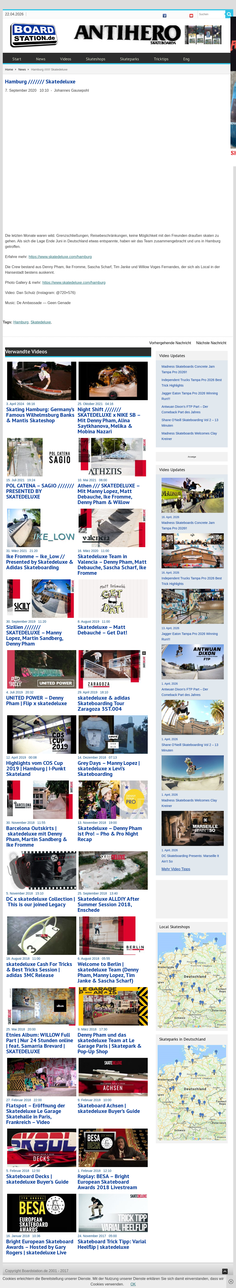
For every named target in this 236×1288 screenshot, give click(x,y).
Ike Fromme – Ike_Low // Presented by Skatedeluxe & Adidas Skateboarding (39, 562)
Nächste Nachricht (211, 343)
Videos (65, 59)
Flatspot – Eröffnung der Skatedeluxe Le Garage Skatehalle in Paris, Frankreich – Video (35, 1114)
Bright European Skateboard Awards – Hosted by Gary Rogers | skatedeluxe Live (39, 1247)
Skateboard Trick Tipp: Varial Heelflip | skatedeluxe (112, 1244)
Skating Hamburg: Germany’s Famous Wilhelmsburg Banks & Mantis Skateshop (40, 415)
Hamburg (21, 322)
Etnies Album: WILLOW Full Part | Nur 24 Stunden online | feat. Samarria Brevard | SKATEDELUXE (39, 1043)
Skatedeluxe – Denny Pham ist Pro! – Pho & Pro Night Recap (110, 833)
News (40, 59)
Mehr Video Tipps (176, 869)
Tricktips (161, 59)
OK (133, 1284)
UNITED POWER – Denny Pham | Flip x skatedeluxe (36, 700)
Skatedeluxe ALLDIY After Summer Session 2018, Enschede (108, 904)
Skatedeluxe (41, 322)
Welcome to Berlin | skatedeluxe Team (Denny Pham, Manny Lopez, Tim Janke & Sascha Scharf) (108, 972)
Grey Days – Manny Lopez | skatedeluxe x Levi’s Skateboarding (109, 768)
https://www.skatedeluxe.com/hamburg (60, 257)
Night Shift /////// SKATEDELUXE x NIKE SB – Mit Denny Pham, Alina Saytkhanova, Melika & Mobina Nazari (109, 420)
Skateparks (129, 59)
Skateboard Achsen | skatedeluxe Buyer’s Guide (109, 1108)
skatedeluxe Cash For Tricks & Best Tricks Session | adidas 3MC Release (39, 969)
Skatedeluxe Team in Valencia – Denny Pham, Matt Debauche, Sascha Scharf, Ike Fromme (112, 564)
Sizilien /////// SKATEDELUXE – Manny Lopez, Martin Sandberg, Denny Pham (34, 635)
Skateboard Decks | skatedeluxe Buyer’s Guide (37, 1179)
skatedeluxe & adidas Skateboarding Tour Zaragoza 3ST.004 (104, 703)
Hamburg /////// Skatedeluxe (40, 81)
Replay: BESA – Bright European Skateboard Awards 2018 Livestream (107, 1182)
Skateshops (95, 59)
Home (9, 69)
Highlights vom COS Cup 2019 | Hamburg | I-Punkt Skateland (36, 768)
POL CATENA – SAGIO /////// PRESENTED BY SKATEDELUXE (40, 491)
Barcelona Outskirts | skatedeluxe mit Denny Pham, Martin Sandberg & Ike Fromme (36, 836)
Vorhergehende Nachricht (170, 343)
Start (16, 59)
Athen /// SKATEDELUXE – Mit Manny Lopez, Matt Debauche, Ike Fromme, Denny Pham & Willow (109, 494)
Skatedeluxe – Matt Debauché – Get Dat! (102, 629)
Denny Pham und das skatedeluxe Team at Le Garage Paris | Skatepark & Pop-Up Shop (110, 1043)
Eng (186, 59)
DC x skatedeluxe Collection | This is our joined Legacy (40, 901)
